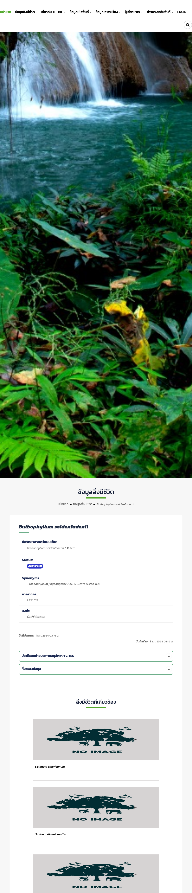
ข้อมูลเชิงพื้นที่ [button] (81, 11)
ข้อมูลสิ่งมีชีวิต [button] (26, 11)
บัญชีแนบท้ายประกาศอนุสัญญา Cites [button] (97, 656)
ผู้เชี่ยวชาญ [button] (134, 11)
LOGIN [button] (182, 11)
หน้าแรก (63, 504)
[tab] (97, 656)
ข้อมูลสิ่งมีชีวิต (82, 504)
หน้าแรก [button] (5, 11)
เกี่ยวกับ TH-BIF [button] (53, 11)
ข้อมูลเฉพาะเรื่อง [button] (108, 11)
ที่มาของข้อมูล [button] (97, 669)
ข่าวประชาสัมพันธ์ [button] (160, 11)
